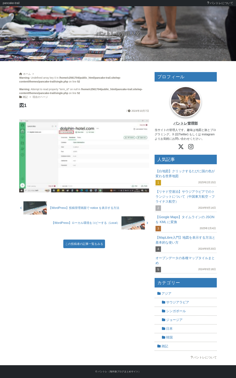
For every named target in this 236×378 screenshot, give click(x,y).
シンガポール (174, 311)
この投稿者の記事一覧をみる (84, 243)
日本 (167, 328)
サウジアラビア (175, 302)
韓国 (167, 337)
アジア (164, 293)
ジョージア (172, 320)
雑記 (162, 346)
